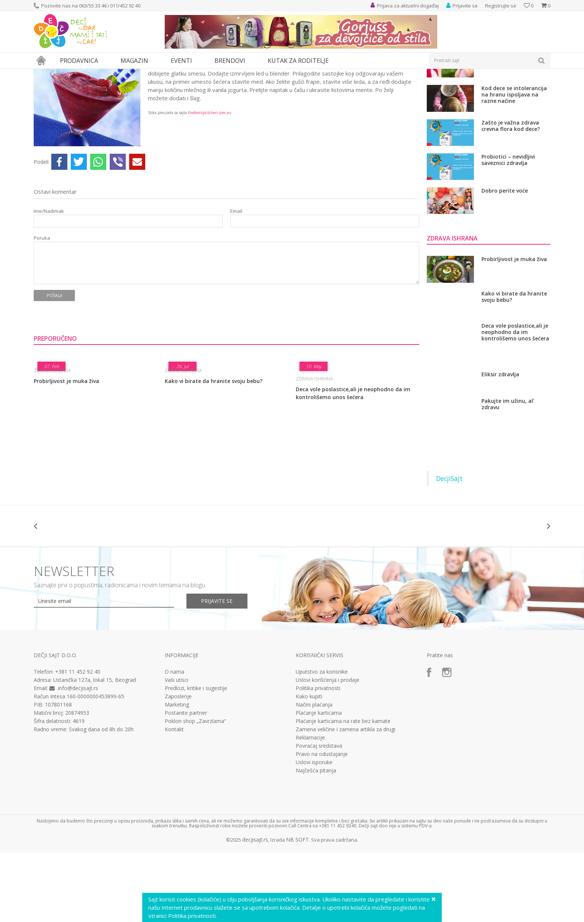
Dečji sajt (43, 73)
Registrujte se (500, 5)
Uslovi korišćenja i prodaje (327, 749)
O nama (174, 741)
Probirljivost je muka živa (66, 449)
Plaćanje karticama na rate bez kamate (343, 790)
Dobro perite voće (504, 259)
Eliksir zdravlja (500, 443)
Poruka (42, 307)
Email (236, 280)
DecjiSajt (449, 547)
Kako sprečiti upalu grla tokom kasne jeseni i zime (515, 126)
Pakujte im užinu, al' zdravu (507, 473)
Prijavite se (217, 669)
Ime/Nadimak (49, 280)
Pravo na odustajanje (322, 823)
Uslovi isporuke (314, 831)
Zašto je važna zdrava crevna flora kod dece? (510, 194)
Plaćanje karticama (319, 782)
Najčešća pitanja (316, 839)
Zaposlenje (178, 765)
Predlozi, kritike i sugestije (196, 757)
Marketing (177, 773)
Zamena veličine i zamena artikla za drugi (345, 798)
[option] (77, 594)
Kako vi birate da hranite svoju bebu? (213, 449)
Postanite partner (186, 782)
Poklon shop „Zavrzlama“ (195, 790)
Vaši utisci (176, 749)
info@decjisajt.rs (78, 756)
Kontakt (174, 798)
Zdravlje (89, 73)
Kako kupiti (309, 765)
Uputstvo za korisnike (322, 741)
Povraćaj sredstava (319, 815)
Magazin (67, 73)
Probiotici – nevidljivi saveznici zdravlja (508, 228)
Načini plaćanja (314, 773)
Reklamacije (310, 806)
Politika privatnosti (318, 757)
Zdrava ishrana (120, 73)
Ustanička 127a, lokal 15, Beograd (94, 748)
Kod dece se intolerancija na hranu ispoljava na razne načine (514, 163)
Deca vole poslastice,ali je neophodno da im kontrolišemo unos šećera (353, 461)
